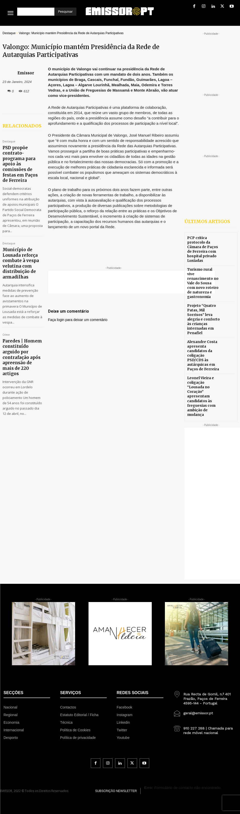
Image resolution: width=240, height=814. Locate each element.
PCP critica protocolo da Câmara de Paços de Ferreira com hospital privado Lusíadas (203, 248)
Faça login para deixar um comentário (77, 320)
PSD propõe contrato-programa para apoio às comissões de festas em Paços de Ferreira (21, 153)
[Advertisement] (131, 282)
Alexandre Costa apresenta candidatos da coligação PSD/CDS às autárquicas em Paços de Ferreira (202, 333)
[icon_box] (204, 661)
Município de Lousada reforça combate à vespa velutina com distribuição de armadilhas (23, 234)
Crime (6, 299)
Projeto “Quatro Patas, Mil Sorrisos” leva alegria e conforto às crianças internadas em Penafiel (203, 304)
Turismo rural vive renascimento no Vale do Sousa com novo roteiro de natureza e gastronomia (202, 276)
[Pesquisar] (65, 12)
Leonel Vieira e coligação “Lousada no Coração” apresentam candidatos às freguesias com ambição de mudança (203, 365)
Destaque (9, 33)
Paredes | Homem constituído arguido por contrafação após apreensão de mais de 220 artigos (22, 312)
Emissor (25, 73)
